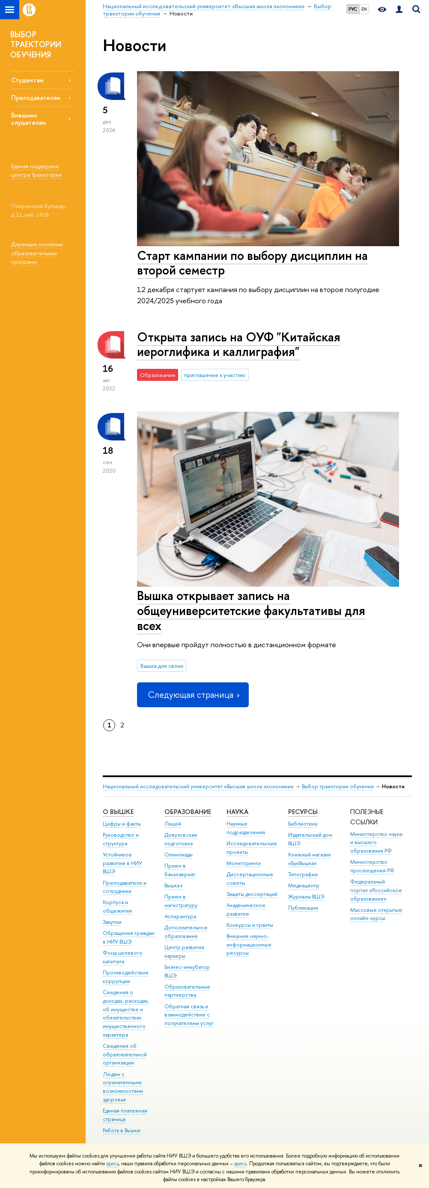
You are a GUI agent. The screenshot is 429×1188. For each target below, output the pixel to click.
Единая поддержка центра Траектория (36, 170)
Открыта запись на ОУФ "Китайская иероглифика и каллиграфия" (238, 344)
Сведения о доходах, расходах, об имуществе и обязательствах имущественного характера (126, 1013)
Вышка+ (173, 885)
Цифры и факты (122, 823)
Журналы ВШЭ (306, 896)
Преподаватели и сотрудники (124, 887)
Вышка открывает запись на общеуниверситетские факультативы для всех (251, 610)
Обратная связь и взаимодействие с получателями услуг (189, 1015)
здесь (112, 1163)
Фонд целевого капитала (123, 957)
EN (364, 9)
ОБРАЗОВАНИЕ (187, 811)
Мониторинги (243, 863)
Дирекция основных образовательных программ (37, 252)
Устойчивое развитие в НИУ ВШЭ (122, 863)
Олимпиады (178, 854)
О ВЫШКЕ (118, 811)
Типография (303, 874)
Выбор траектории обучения (338, 786)
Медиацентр (303, 885)
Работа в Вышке (121, 1130)
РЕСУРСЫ (303, 811)
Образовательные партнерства (187, 991)
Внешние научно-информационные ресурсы (248, 944)
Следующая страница (193, 694)
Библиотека (302, 823)
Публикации (303, 907)
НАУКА (237, 811)
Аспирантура (180, 916)
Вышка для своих (161, 665)
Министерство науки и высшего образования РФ (376, 842)
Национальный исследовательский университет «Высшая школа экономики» (198, 786)
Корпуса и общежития (117, 906)
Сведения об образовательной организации (125, 1054)
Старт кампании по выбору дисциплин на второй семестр (252, 263)
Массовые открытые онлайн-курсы (376, 914)
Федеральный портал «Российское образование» (376, 890)
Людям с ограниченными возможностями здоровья (123, 1086)
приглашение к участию (214, 375)
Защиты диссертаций (251, 894)
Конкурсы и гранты (249, 925)
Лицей (172, 823)
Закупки (112, 922)
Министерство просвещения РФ (372, 866)
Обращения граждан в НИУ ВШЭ (129, 937)
